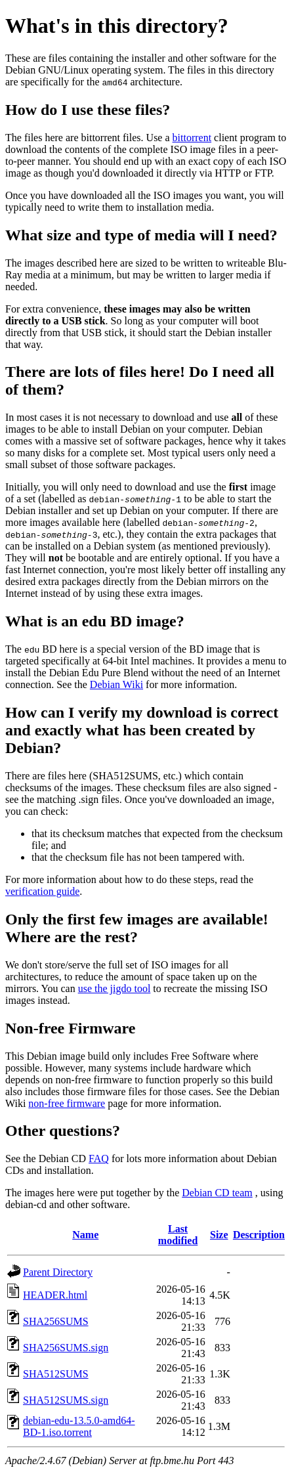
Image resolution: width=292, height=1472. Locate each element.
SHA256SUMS (56, 1321)
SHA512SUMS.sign (65, 1400)
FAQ (99, 1158)
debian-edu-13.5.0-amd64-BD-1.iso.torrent (79, 1426)
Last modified (178, 1234)
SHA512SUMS (56, 1373)
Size (219, 1234)
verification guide (42, 891)
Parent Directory (58, 1272)
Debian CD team (217, 1192)
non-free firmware (66, 1103)
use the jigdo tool (114, 988)
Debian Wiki (116, 684)
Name (85, 1234)
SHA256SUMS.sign (65, 1347)
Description (259, 1234)
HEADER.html (55, 1295)
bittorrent (192, 137)
